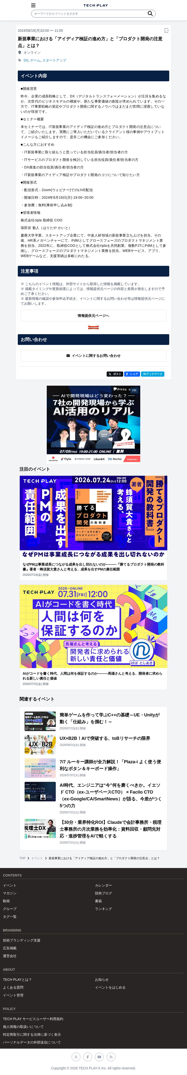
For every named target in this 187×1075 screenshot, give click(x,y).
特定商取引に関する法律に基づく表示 (32, 1034)
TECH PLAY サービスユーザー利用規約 (33, 1019)
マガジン (10, 893)
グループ (10, 909)
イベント (37, 858)
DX (26, 60)
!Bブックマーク (152, 373)
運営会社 (10, 956)
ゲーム (35, 60)
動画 (6, 901)
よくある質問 (13, 987)
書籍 (98, 901)
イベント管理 (13, 995)
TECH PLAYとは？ (17, 980)
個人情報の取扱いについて (23, 1027)
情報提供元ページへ (93, 316)
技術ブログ (103, 893)
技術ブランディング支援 (21, 940)
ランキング (103, 909)
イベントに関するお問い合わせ (93, 356)
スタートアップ (54, 60)
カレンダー (103, 885)
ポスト (115, 373)
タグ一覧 (10, 917)
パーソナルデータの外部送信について (32, 1042)
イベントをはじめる (110, 987)
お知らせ (102, 980)
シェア (132, 373)
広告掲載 (10, 948)
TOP (22, 858)
